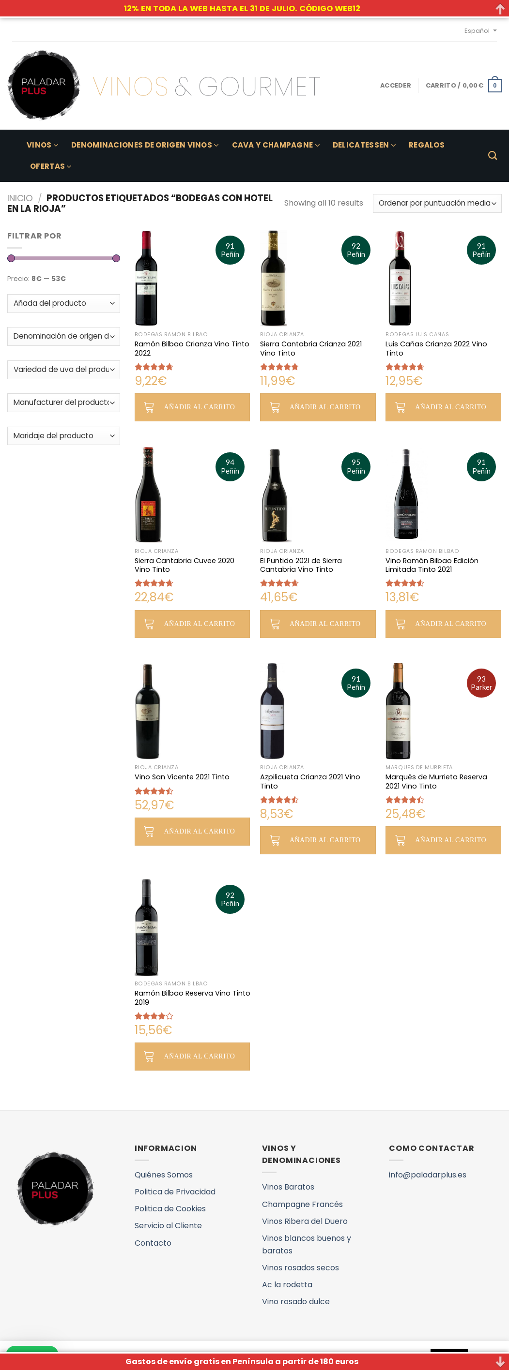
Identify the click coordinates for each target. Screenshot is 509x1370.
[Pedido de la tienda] (437, 203)
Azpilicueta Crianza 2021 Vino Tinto (310, 781)
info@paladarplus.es (427, 1174)
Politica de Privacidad (175, 1191)
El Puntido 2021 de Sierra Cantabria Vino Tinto (301, 565)
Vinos (42, 145)
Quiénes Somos (164, 1174)
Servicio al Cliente (168, 1225)
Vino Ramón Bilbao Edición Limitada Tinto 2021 (432, 565)
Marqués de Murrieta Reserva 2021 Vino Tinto (436, 781)
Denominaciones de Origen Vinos (145, 145)
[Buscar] (492, 156)
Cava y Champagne (276, 145)
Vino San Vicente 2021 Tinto (182, 777)
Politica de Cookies (170, 1208)
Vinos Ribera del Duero (305, 1221)
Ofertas (51, 166)
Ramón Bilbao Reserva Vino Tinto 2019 (192, 998)
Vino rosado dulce (296, 1301)
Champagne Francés (302, 1204)
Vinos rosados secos (300, 1267)
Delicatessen (364, 145)
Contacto (153, 1243)
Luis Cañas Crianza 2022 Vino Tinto (436, 348)
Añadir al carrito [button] (199, 407)
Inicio (20, 198)
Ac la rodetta (287, 1284)
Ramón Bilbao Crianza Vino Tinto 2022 (192, 348)
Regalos (427, 145)
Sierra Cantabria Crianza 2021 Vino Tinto (311, 348)
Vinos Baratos (288, 1186)
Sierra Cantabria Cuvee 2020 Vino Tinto (184, 565)
